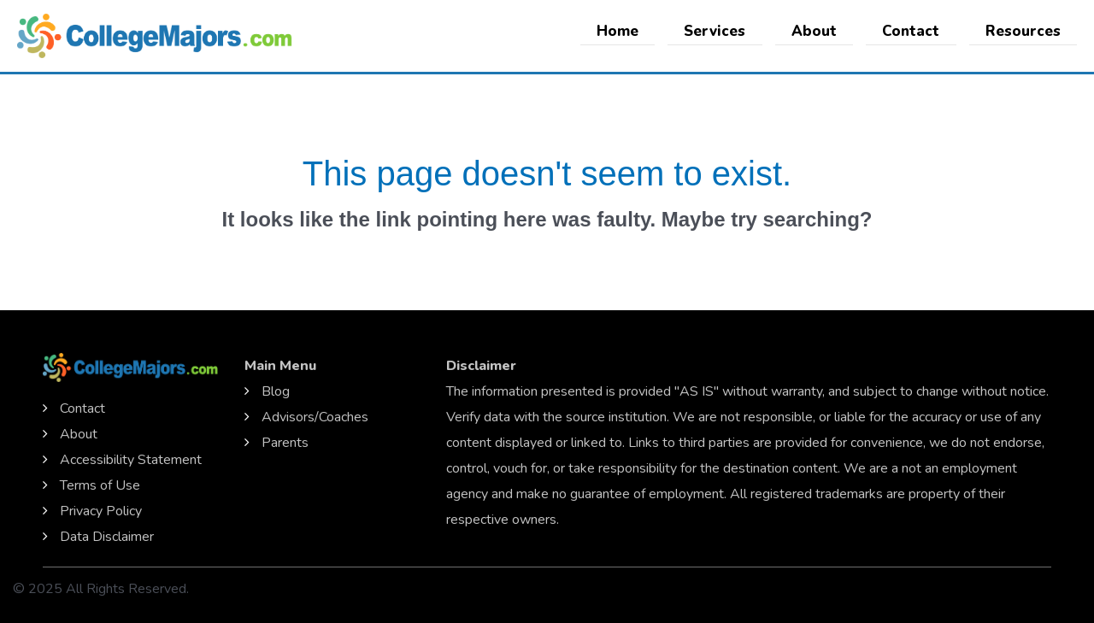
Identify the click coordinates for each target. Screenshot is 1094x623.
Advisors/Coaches (315, 417)
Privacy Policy (101, 511)
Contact (916, 31)
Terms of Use (100, 485)
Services (728, 31)
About (823, 31)
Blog (276, 391)
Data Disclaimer (107, 536)
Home (635, 31)
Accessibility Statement (131, 459)
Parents (285, 442)
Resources (1024, 31)
